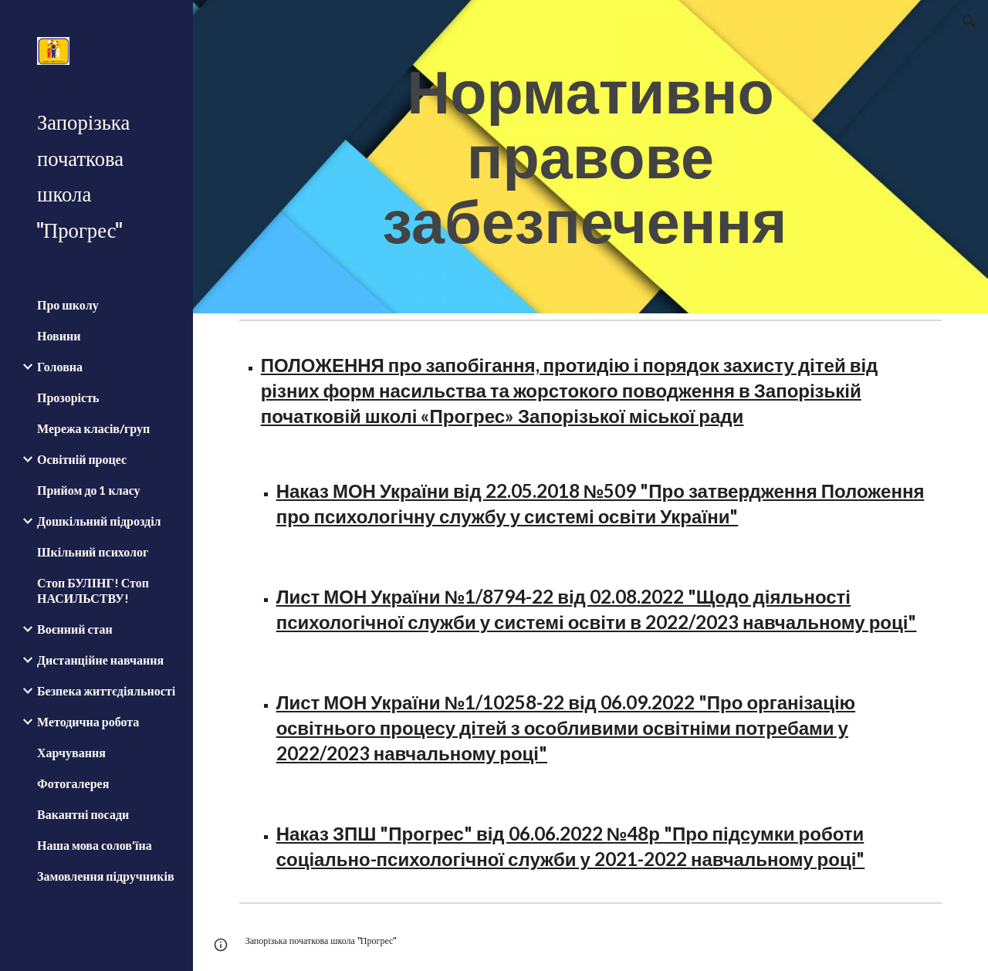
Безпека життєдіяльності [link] (106, 690)
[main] (590, 156)
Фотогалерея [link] (73, 783)
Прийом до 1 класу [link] (88, 489)
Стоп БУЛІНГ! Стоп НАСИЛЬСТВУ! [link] (93, 590)
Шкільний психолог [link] (92, 551)
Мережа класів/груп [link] (93, 428)
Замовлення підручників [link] (105, 875)
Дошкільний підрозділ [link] (99, 520)
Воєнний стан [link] (75, 628)
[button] (969, 21)
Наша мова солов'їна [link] (94, 844)
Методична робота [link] (88, 721)
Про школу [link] (68, 304)
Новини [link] (58, 335)
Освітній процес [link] (82, 459)
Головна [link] (60, 366)
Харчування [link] (71, 752)
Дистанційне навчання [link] (100, 659)
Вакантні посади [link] (83, 814)
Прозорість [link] (68, 397)
